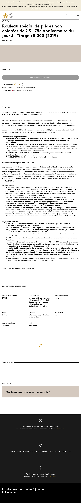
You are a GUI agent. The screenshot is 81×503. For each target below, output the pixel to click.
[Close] (78, 6)
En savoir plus (42, 9)
